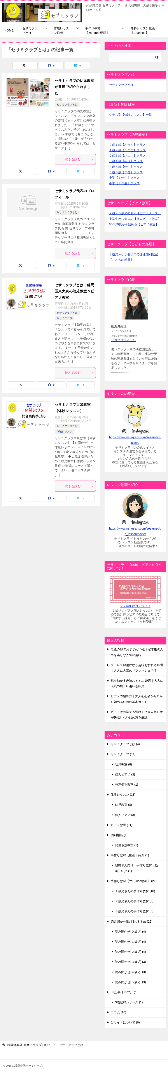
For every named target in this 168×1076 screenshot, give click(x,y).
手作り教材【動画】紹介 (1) (130, 855)
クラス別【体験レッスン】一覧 (130, 114)
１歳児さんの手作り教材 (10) (135, 891)
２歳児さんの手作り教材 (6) (134, 901)
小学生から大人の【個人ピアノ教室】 (135, 219)
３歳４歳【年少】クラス (126, 161)
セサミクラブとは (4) (125, 744)
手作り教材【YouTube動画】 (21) (134, 881)
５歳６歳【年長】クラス (126, 172)
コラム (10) (118, 1012)
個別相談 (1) (119, 835)
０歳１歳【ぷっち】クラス (127, 144)
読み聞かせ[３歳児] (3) (130, 962)
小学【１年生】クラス (124, 177)
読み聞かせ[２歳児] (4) (130, 951)
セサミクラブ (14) (123, 754)
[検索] (135, 57)
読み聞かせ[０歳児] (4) (130, 931)
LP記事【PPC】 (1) (124, 992)
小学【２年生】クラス (124, 183)
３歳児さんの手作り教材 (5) (134, 911)
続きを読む (79, 159)
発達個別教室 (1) (126, 784)
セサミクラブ (64, 318)
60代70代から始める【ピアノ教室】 (134, 224)
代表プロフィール (123, 340)
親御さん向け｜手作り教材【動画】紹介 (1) (136, 868)
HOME (9, 30)
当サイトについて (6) (125, 1022)
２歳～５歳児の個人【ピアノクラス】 (135, 213)
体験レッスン (64, 431)
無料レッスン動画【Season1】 (143, 30)
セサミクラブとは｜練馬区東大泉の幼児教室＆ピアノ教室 (74, 291)
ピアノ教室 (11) (121, 825)
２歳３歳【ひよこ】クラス (127, 155)
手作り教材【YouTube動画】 (97, 30)
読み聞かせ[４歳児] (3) (130, 972)
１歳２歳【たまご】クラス (127, 150)
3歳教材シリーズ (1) (129, 1002)
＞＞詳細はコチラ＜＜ (135, 606)
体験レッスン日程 (61, 30)
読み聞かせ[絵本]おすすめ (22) (131, 921)
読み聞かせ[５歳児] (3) (130, 982)
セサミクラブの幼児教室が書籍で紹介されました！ (74, 87)
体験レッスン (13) (123, 794)
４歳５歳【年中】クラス (126, 167)
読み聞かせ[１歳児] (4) (130, 941)
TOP (28, 1045)
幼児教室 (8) (123, 764)
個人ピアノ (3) (125, 774)
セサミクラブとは (30, 30)
